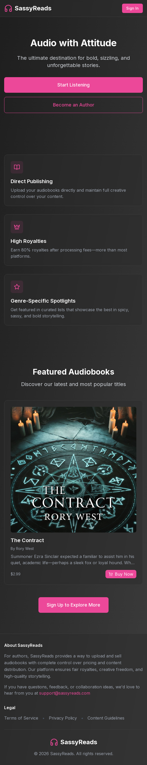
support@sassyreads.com (64, 693)
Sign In (132, 8)
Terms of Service (21, 718)
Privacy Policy (63, 718)
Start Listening (73, 85)
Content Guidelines (106, 718)
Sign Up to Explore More (73, 605)
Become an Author (73, 105)
